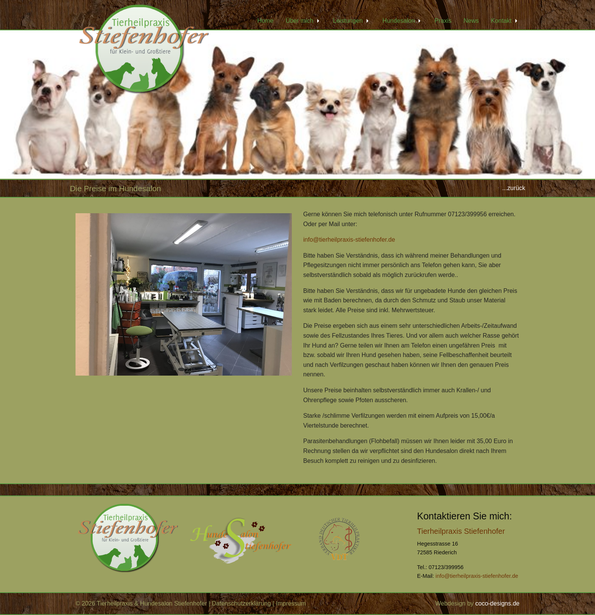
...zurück (513, 188)
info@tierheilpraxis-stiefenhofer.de (349, 239)
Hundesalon (398, 20)
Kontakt (501, 20)
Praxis (442, 20)
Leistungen (348, 20)
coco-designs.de (497, 603)
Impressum (291, 603)
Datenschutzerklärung (241, 603)
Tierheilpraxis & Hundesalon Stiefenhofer (152, 603)
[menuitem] (265, 21)
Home (265, 20)
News (471, 20)
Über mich (299, 20)
